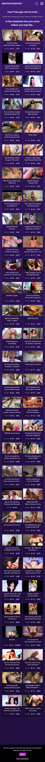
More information (22, 759)
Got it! (22, 754)
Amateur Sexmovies (12, 3)
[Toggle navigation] (41, 3)
